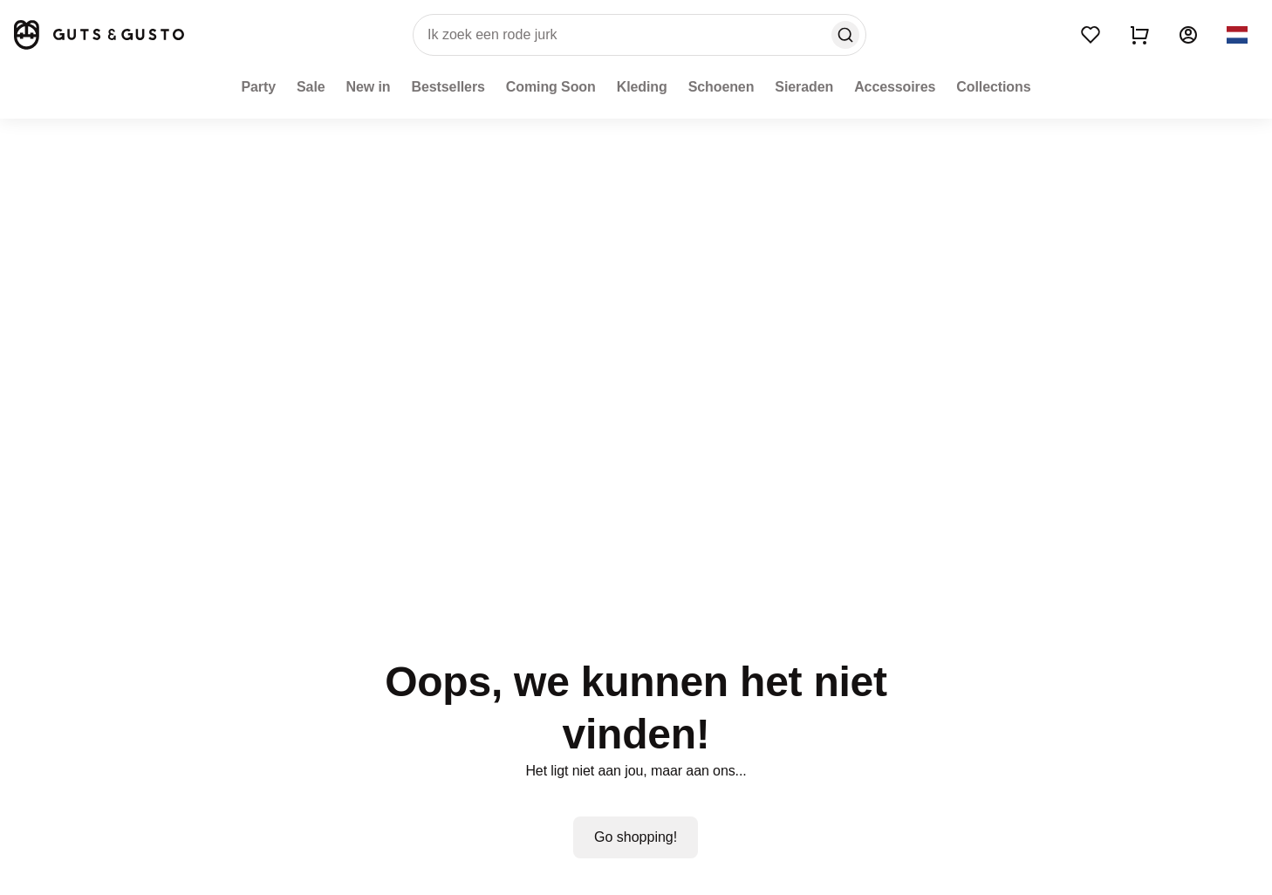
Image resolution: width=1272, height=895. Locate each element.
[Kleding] (642, 87)
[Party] (259, 87)
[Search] (845, 35)
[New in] (368, 87)
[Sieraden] (804, 87)
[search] (639, 35)
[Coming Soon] (551, 87)
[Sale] (311, 87)
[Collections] (993, 87)
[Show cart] (1139, 35)
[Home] (97, 35)
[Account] (1188, 35)
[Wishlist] (1090, 35)
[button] (1237, 35)
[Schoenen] (721, 87)
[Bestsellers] (448, 87)
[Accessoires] (895, 87)
